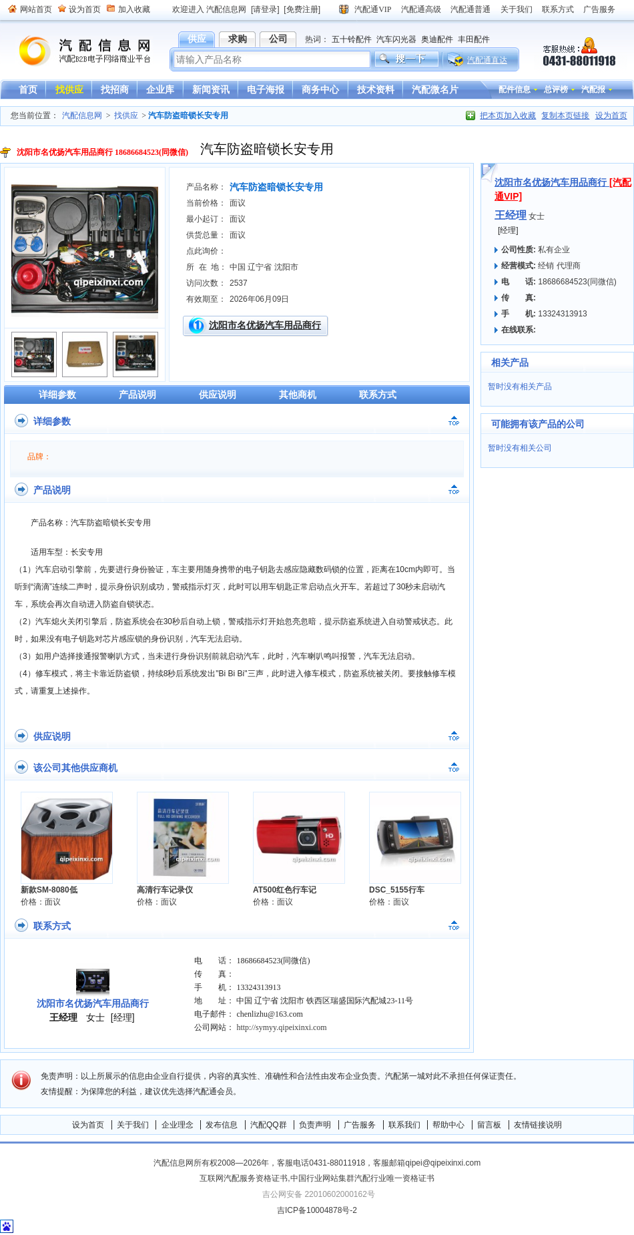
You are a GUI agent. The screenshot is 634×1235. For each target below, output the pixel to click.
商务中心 (320, 89)
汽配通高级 (421, 9)
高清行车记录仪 (165, 890)
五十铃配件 (352, 39)
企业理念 (178, 1125)
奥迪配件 (437, 39)
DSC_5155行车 (396, 890)
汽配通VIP (372, 9)
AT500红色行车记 (284, 890)
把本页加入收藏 (508, 115)
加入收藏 (134, 9)
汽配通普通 (470, 9)
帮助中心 (448, 1125)
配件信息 (515, 89)
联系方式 (558, 9)
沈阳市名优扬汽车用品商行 (265, 325)
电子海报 (265, 89)
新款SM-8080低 (49, 890)
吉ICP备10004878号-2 (317, 1210)
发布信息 (222, 1125)
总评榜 (556, 89)
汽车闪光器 (396, 39)
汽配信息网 (76, 51)
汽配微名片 (435, 89)
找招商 (115, 89)
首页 (28, 89)
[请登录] (265, 9)
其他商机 (297, 394)
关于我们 (517, 9)
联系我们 (404, 1125)
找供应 (69, 89)
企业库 (160, 89)
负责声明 (315, 1125)
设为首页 (85, 9)
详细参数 (57, 394)
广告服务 (599, 9)
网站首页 (36, 9)
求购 (237, 38)
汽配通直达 (487, 60)
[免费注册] (302, 9)
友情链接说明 (538, 1125)
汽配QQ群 (268, 1125)
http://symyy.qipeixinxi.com (281, 1027)
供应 (197, 38)
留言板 (489, 1125)
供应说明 (217, 394)
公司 (278, 38)
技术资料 (375, 89)
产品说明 (137, 394)
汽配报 (593, 89)
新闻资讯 (211, 89)
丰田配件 (474, 39)
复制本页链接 (565, 115)
